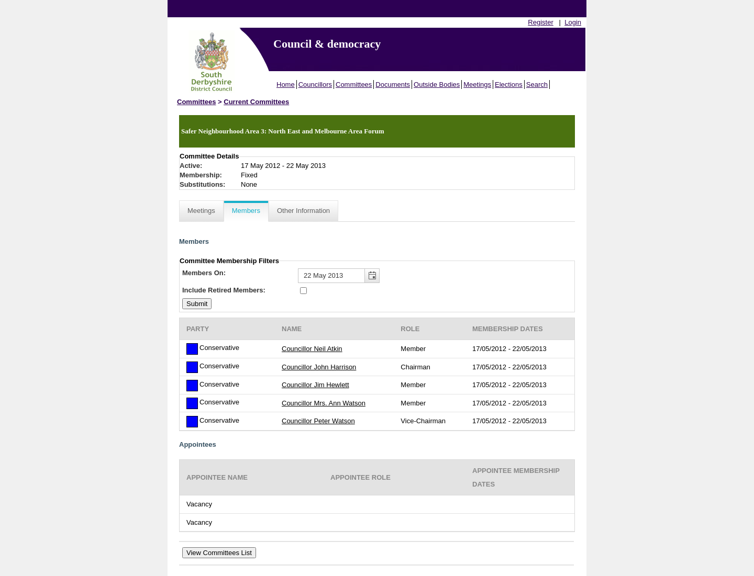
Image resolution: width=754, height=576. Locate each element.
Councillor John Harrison (319, 367)
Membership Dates (507, 329)
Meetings (477, 84)
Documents (392, 84)
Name (292, 329)
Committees (354, 84)
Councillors (315, 84)
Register (540, 22)
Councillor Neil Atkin (312, 349)
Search (537, 84)
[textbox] (339, 276)
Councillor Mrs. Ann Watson (323, 403)
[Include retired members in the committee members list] (303, 290)
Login (572, 22)
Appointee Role (360, 477)
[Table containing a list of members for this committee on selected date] (377, 374)
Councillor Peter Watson (318, 421)
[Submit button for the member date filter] (197, 303)
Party (197, 329)
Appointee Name (217, 477)
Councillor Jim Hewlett (315, 385)
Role (410, 329)
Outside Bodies (437, 84)
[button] (371, 276)
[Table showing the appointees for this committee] (377, 495)
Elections (509, 84)
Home (285, 84)
